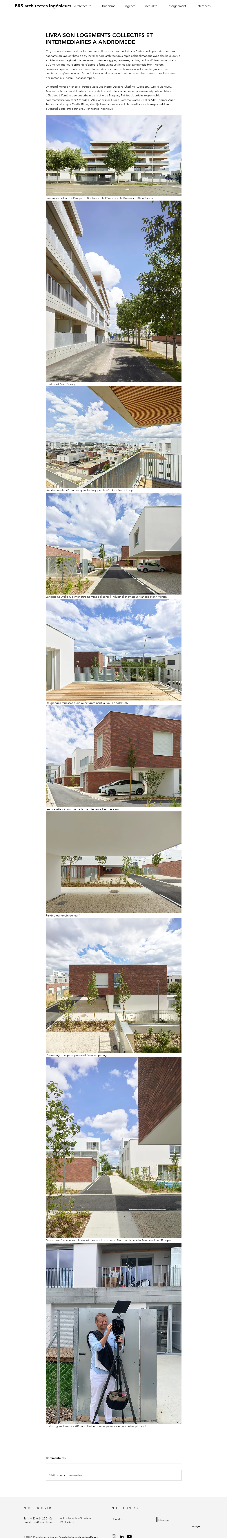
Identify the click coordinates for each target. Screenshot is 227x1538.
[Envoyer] (196, 1526)
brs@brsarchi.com (43, 1522)
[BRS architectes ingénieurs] (43, 6)
